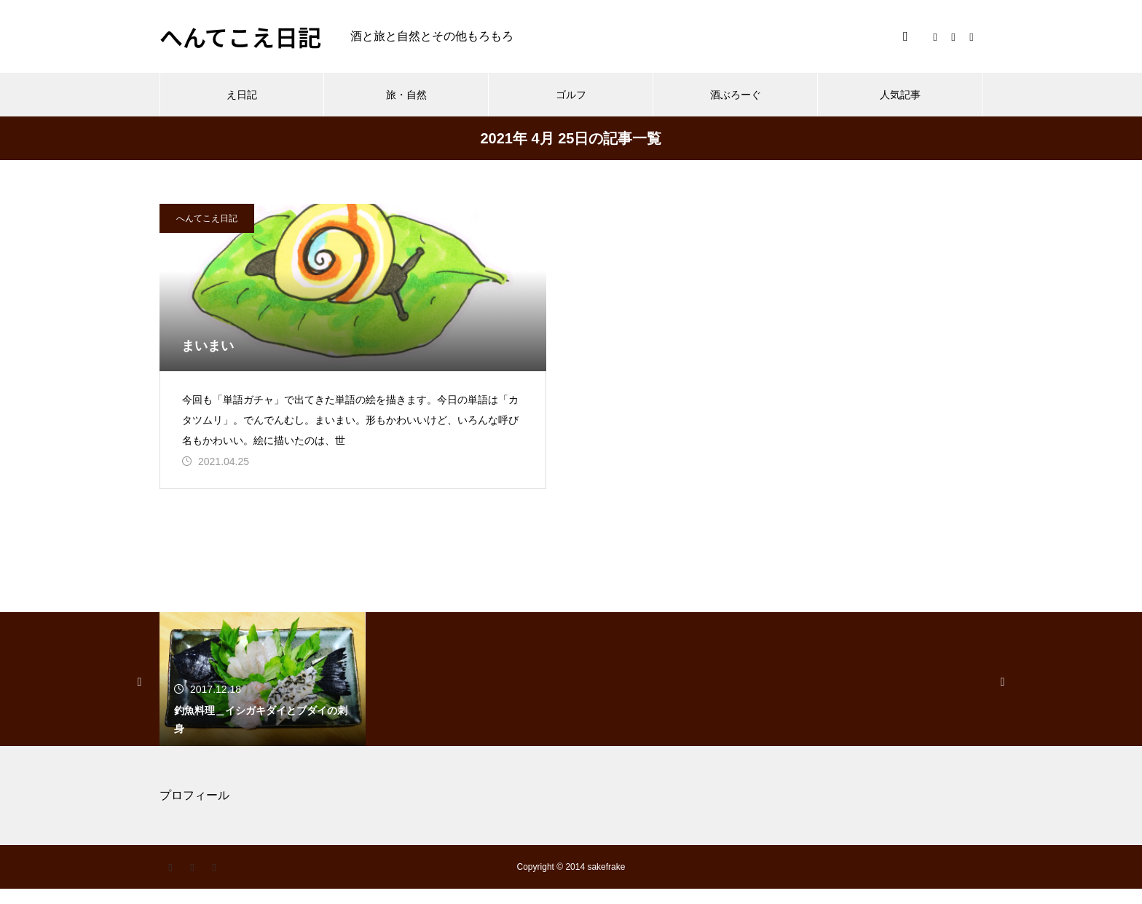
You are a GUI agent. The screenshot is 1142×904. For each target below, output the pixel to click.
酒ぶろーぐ (735, 94)
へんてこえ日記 (206, 218)
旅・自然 (406, 94)
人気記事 (900, 94)
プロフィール (194, 810)
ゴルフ (571, 94)
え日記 (242, 94)
